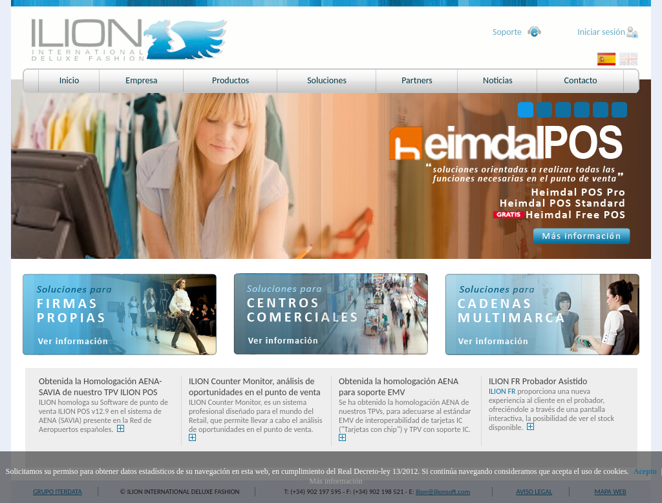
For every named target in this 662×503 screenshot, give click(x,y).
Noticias (498, 80)
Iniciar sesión (601, 31)
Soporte (507, 31)
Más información (335, 481)
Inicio (69, 80)
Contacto (580, 80)
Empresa (141, 80)
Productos (230, 80)
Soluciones (327, 80)
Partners (416, 80)
